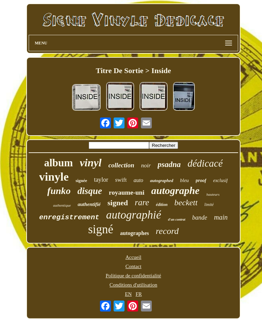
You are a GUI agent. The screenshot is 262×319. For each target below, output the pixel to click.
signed (117, 202)
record (167, 231)
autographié (133, 215)
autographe (175, 190)
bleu (184, 180)
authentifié (89, 204)
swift (121, 180)
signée (81, 180)
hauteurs (213, 194)
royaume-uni (126, 192)
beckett (186, 202)
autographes (134, 233)
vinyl (91, 162)
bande (199, 217)
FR (138, 294)
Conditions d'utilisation (133, 285)
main (221, 217)
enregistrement (69, 217)
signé (100, 229)
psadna (169, 164)
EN (128, 294)
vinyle (54, 176)
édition (162, 204)
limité (209, 204)
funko (59, 190)
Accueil (134, 257)
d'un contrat (176, 219)
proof (201, 180)
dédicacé (205, 163)
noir (146, 165)
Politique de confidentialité (133, 275)
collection (121, 165)
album (58, 163)
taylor (101, 179)
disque (89, 191)
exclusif (220, 180)
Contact (134, 266)
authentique (62, 205)
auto (138, 180)
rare (142, 202)
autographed (161, 180)
